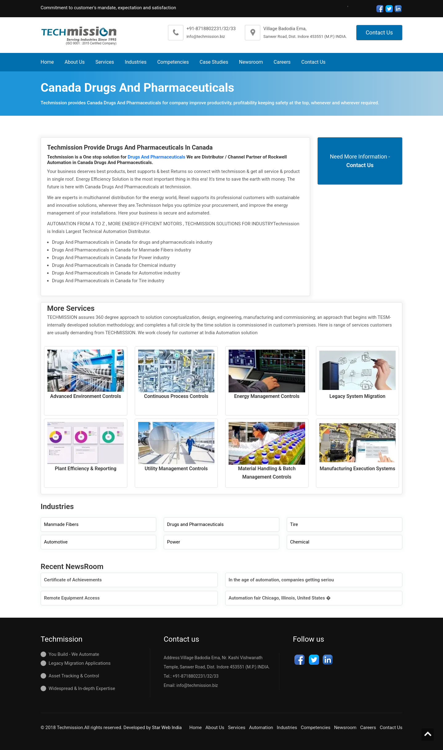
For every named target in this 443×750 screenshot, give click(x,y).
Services (104, 62)
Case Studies (214, 62)
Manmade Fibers (61, 524)
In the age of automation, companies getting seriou (281, 580)
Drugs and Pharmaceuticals (195, 524)
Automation (261, 727)
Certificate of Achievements (73, 580)
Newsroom (251, 62)
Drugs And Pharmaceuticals (157, 157)
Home (47, 62)
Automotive (56, 542)
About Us (75, 62)
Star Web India (167, 727)
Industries (136, 62)
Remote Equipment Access (72, 598)
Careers (282, 62)
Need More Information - (360, 160)
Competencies (173, 62)
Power (173, 542)
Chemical (299, 542)
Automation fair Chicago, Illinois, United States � (280, 598)
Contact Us (379, 32)
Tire (294, 524)
